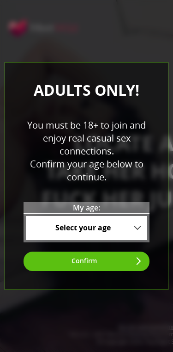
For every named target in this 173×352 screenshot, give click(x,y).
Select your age (83, 227)
